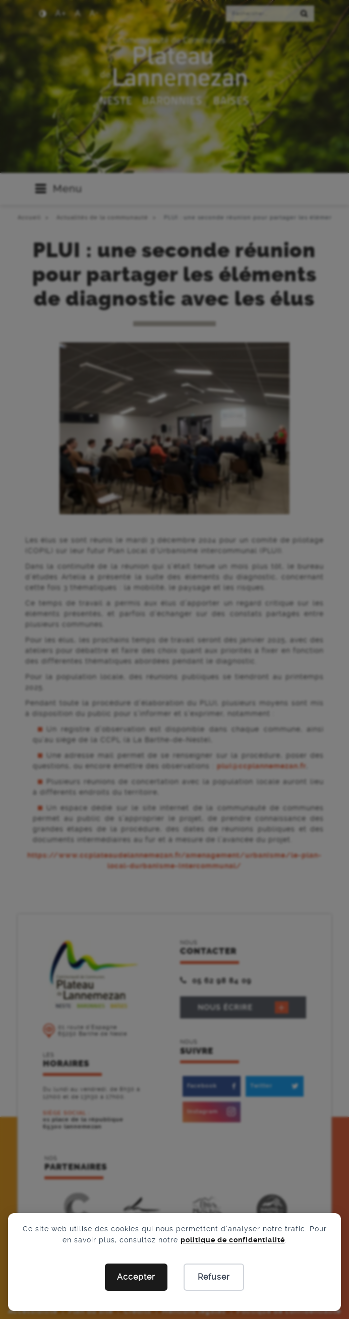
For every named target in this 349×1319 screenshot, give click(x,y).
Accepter (136, 1277)
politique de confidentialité (233, 1240)
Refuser (214, 1277)
